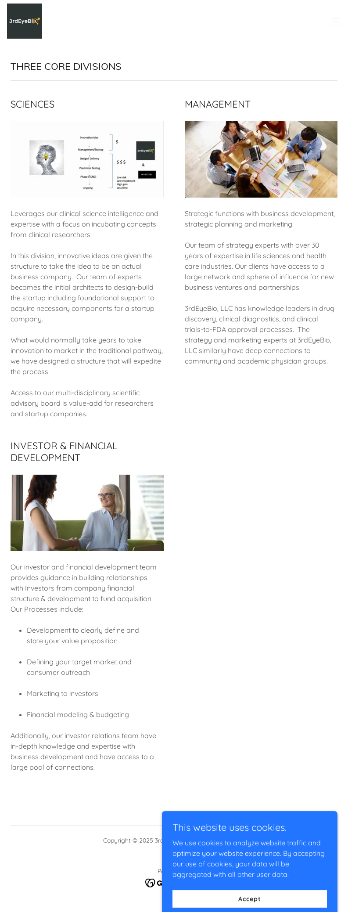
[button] (335, 21)
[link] (24, 21)
